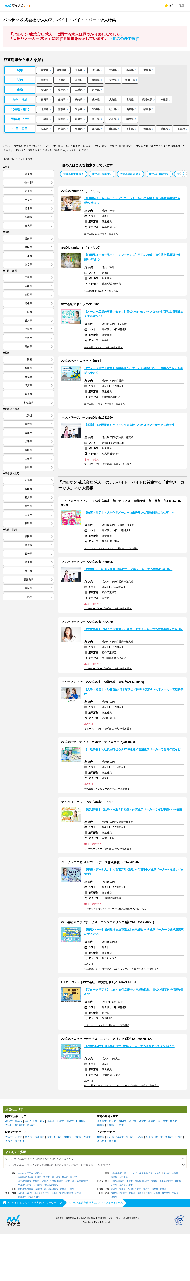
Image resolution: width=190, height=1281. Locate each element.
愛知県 (44, 89)
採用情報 (102, 1218)
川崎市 (70, 1121)
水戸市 (28, 1185)
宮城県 (96, 109)
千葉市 (60, 1121)
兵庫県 (61, 80)
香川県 (130, 128)
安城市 (110, 1125)
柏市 (67, 1181)
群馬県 (147, 70)
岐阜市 (151, 1121)
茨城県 (113, 70)
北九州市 (102, 1140)
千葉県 (78, 70)
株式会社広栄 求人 (102, 174)
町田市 (38, 1173)
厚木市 (73, 1177)
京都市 (18, 1137)
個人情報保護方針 (131, 1218)
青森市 (169, 1137)
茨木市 (67, 1137)
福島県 (147, 109)
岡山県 (61, 128)
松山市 (129, 1137)
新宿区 (18, 1121)
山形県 (130, 109)
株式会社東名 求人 (73, 174)
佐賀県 (61, 99)
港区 (41, 1121)
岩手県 (78, 109)
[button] (183, 173)
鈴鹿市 (173, 1121)
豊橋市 (100, 1125)
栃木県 (130, 70)
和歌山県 (130, 80)
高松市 (69, 1193)
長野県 (61, 119)
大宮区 (44, 1181)
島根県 (96, 128)
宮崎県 (130, 99)
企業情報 (59, 1218)
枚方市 (9, 1140)
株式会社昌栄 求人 (130, 174)
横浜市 (9, 1121)
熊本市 (112, 1140)
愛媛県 (164, 128)
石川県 (113, 119)
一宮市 (120, 1125)
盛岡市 (169, 1181)
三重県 (78, 89)
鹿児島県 (147, 99)
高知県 (181, 128)
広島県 (44, 128)
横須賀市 (20, 1125)
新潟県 (78, 119)
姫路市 (57, 1137)
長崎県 (78, 99)
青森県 (61, 109)
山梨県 (44, 119)
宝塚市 (77, 1137)
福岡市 (120, 1137)
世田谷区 (81, 1121)
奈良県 (113, 80)
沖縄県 (164, 99)
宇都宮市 (83, 1181)
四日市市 (163, 1121)
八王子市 (29, 1173)
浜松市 (112, 1121)
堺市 (49, 1137)
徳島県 (147, 128)
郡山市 (159, 1137)
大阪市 (9, 1137)
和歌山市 (39, 1137)
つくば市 (37, 1185)
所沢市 (36, 1181)
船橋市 (60, 1181)
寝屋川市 (20, 1140)
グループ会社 (114, 1218)
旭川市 (149, 1137)
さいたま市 (31, 1121)
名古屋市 (102, 1121)
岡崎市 (38, 1189)
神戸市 (28, 1137)
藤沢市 (46, 1177)
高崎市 (54, 1185)
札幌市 (100, 1137)
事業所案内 (71, 1218)
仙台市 (110, 1137)
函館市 (178, 1137)
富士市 (132, 1121)
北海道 (44, 109)
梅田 (120, 1173)
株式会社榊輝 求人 (159, 174)
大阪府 (44, 80)
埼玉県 (96, 70)
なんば (133, 1173)
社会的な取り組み (87, 1218)
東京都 (44, 70)
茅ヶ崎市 (56, 1177)
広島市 (139, 1137)
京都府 (78, 80)
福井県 (130, 119)
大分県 (113, 99)
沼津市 (142, 1121)
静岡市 (122, 1121)
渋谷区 (50, 1121)
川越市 (28, 1181)
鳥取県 (78, 128)
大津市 (87, 1137)
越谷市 (31, 1125)
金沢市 (138, 1189)
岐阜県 (61, 89)
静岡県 (96, 89)
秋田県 (113, 109)
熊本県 (96, 99)
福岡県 (44, 99)
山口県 (113, 128)
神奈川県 (61, 70)
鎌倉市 (65, 1177)
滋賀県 (96, 80)
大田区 (9, 1125)
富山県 (96, 119)
